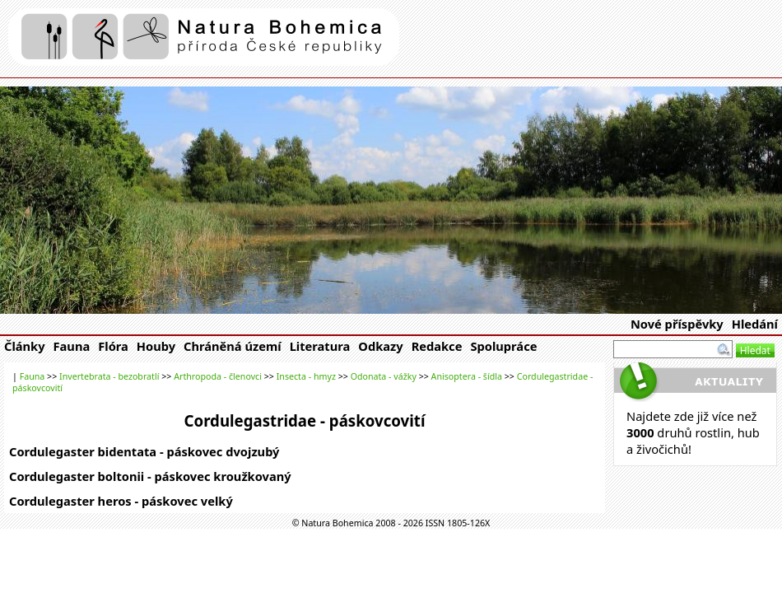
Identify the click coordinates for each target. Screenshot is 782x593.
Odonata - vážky (384, 376)
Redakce (437, 346)
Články (24, 346)
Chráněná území (233, 346)
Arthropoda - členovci (218, 376)
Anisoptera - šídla (466, 376)
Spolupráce (503, 346)
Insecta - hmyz (306, 376)
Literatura (320, 346)
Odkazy (380, 346)
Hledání (755, 323)
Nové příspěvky (677, 323)
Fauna (72, 346)
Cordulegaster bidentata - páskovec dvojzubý (144, 451)
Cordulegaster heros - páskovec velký (121, 501)
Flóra (113, 346)
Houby (156, 346)
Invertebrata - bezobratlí (109, 376)
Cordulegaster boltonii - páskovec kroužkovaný (150, 476)
